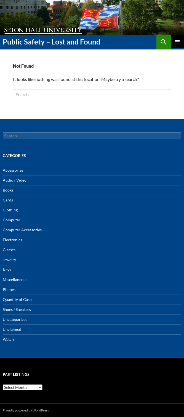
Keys (7, 269)
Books (8, 190)
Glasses (9, 249)
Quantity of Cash (17, 299)
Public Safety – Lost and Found (51, 41)
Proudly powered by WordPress (26, 410)
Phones (9, 289)
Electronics (12, 239)
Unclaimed (12, 329)
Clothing (10, 210)
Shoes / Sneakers (17, 309)
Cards (8, 200)
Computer (11, 219)
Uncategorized (15, 319)
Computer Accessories (22, 229)
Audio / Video (14, 180)
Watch (8, 339)
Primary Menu (177, 41)
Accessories (13, 170)
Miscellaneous (15, 279)
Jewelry (9, 259)
